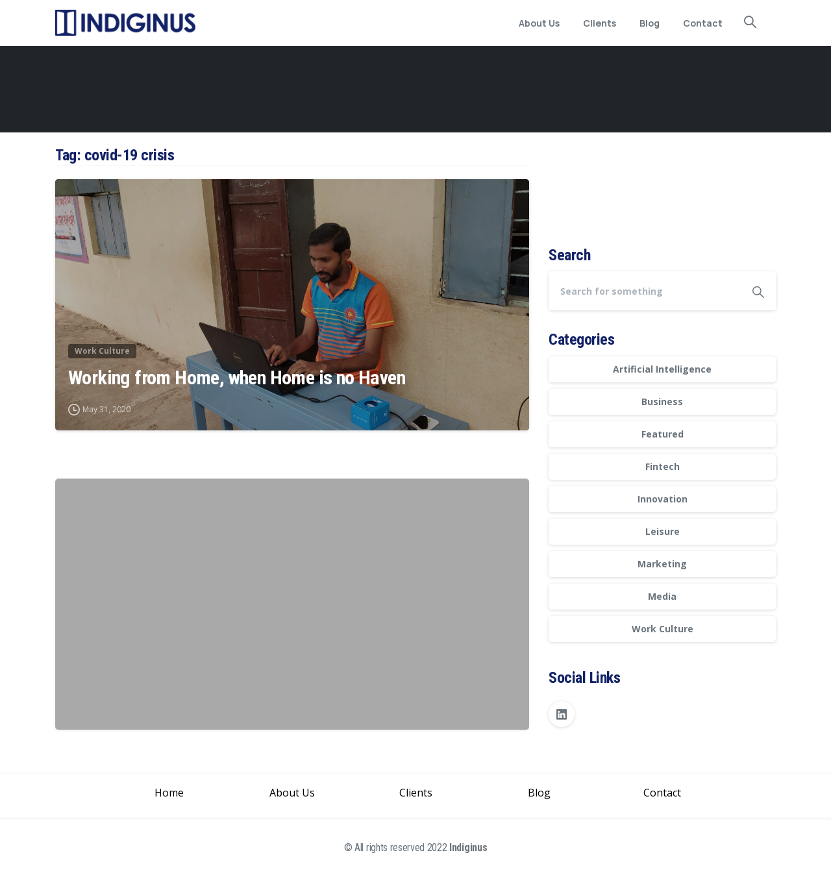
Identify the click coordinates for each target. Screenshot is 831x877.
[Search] (645, 290)
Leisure (662, 531)
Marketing (662, 564)
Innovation (663, 499)
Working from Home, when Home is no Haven (236, 378)
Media (662, 596)
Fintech (662, 466)
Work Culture (662, 629)
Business (662, 401)
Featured (662, 434)
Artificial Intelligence (662, 369)
